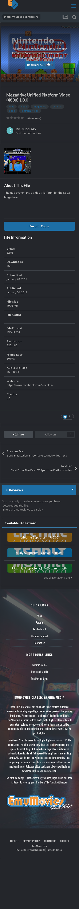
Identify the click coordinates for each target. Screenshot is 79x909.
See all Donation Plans (58, 578)
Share (18, 434)
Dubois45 (28, 129)
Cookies (64, 841)
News (39, 615)
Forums (39, 622)
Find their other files (28, 133)
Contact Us (39, 643)
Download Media (39, 672)
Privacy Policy (31, 841)
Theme (14, 841)
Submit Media (39, 665)
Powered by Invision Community (30, 850)
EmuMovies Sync (39, 678)
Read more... (38, 65)
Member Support (39, 636)
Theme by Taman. (54, 850)
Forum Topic (39, 226)
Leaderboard (39, 629)
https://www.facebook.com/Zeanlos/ (30, 385)
